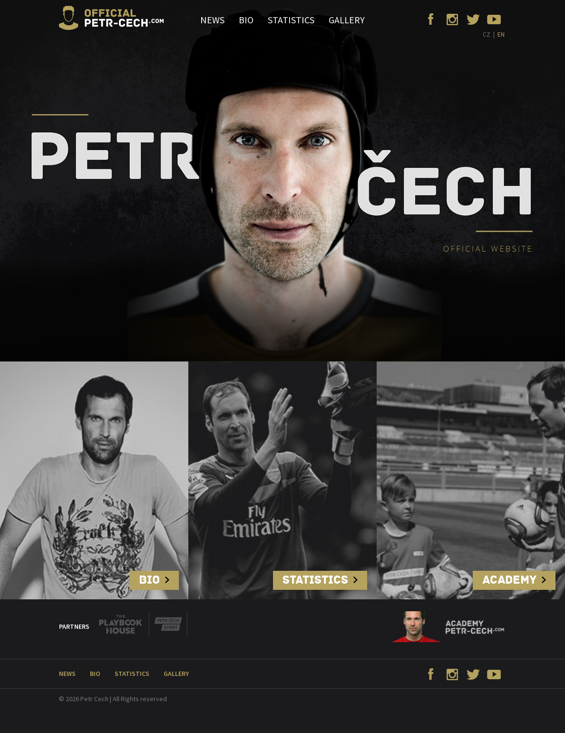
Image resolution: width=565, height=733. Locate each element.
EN (501, 34)
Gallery (347, 20)
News (212, 20)
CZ (486, 34)
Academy (514, 580)
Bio (246, 20)
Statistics (291, 20)
